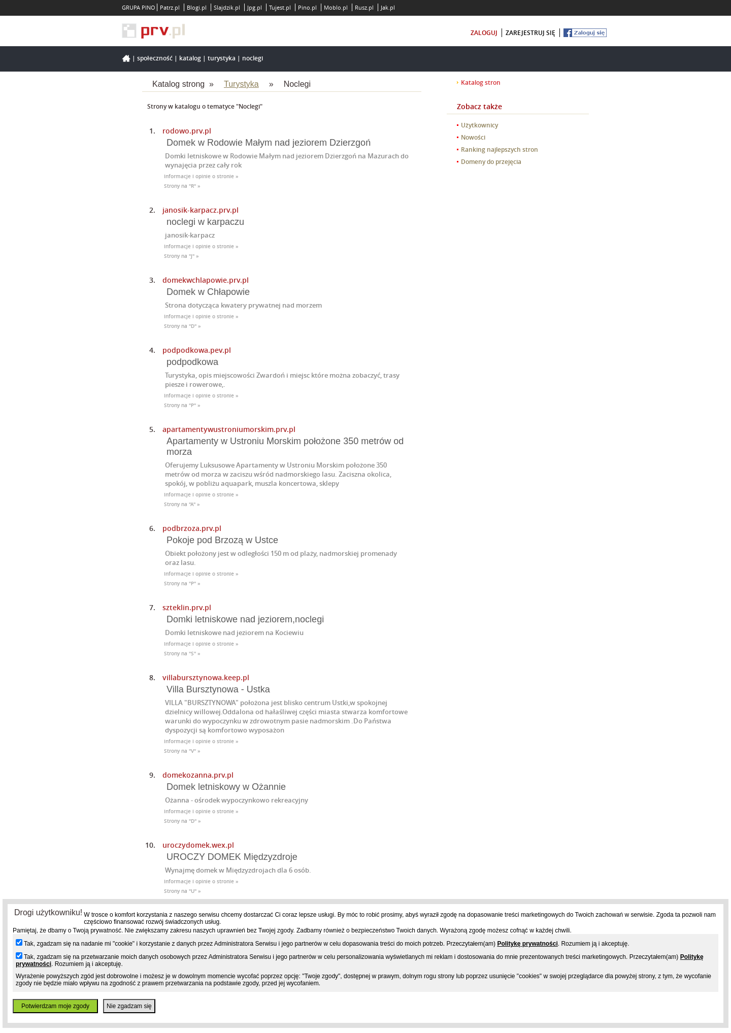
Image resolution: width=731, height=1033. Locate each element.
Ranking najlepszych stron (499, 149)
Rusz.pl (364, 7)
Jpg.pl (254, 7)
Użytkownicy (479, 125)
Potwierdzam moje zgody (55, 1006)
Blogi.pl (197, 7)
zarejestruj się (530, 32)
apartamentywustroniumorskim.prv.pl (228, 429)
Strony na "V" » (182, 751)
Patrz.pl (170, 7)
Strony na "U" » (182, 891)
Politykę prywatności (527, 943)
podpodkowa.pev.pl (196, 350)
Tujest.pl (280, 7)
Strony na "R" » (182, 186)
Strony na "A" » (182, 504)
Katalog (190, 58)
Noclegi (252, 58)
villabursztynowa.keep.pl (205, 677)
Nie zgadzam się (129, 1006)
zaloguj (484, 32)
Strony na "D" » (182, 326)
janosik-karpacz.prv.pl (200, 210)
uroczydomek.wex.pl (198, 845)
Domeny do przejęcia (491, 161)
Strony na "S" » (182, 653)
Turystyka (222, 58)
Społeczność (155, 58)
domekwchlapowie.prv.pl (205, 280)
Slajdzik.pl (227, 7)
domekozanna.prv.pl (198, 775)
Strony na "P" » (182, 405)
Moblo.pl (336, 7)
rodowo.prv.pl (186, 131)
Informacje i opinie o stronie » (201, 176)
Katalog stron (481, 82)
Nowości (473, 137)
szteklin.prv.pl (186, 607)
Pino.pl (307, 7)
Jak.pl (388, 7)
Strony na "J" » (181, 256)
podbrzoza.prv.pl (191, 528)
